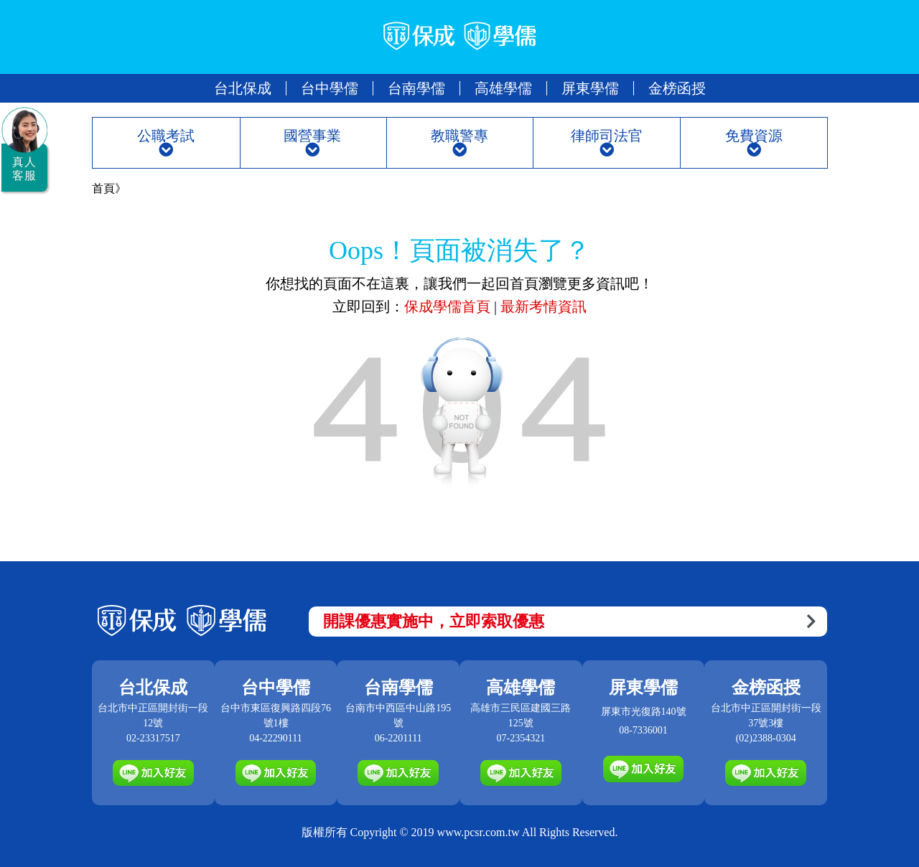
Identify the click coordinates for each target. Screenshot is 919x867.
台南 (416, 88)
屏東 (590, 88)
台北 (242, 88)
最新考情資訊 (543, 306)
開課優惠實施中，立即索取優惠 (569, 621)
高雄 (503, 88)
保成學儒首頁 (449, 306)
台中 (329, 88)
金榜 (677, 88)
